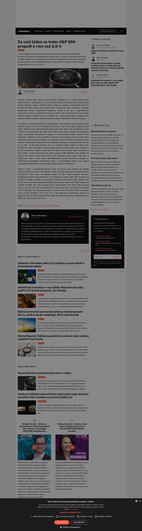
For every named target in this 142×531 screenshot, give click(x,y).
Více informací (73, 509)
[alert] (71, 265)
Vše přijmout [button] (62, 522)
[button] (71, 512)
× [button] (139, 501)
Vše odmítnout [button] (79, 522)
